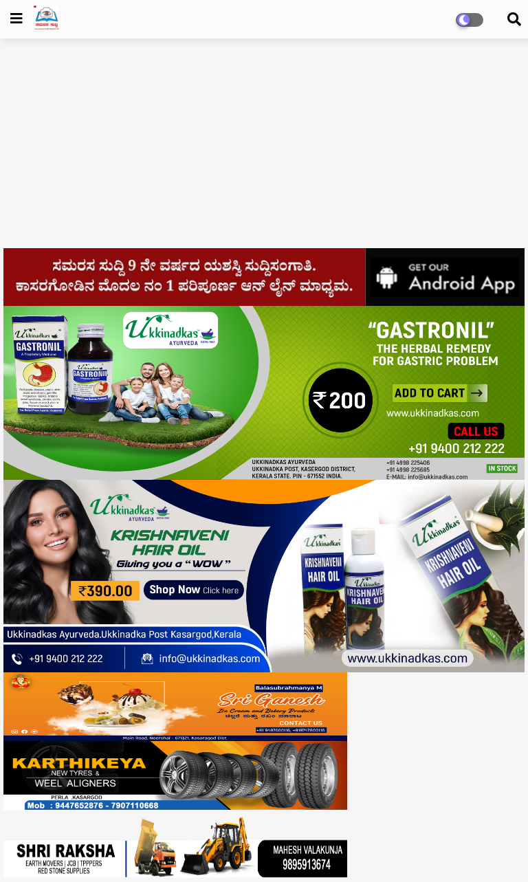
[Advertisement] (264, 148)
